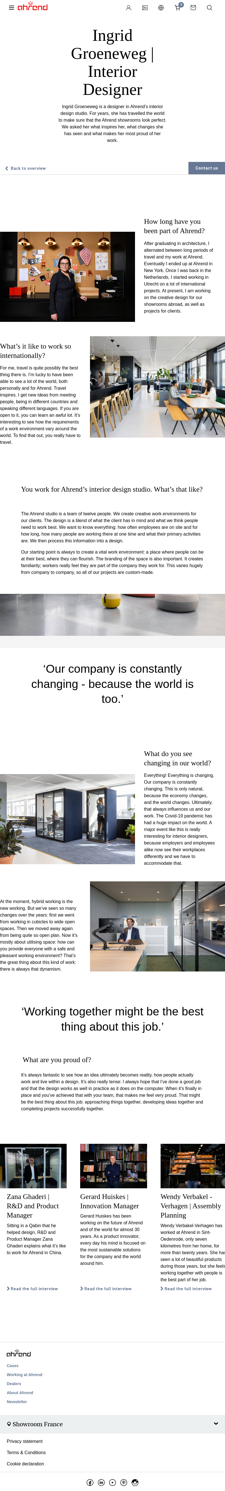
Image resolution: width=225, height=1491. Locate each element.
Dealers (14, 1383)
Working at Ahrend (24, 1374)
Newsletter (17, 1401)
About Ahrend (20, 1392)
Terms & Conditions (26, 1452)
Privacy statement (24, 1441)
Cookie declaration (25, 1463)
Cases (13, 1365)
